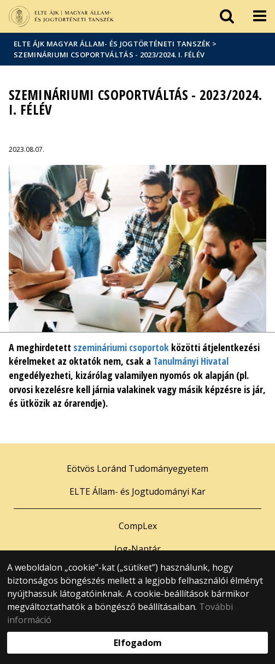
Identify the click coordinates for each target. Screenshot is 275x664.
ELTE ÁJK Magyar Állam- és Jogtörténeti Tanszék (112, 44)
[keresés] (227, 16)
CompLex (138, 526)
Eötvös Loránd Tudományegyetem (137, 469)
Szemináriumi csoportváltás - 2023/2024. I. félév (109, 55)
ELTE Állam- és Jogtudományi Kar (137, 491)
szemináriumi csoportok (121, 347)
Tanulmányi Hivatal (191, 360)
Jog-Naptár (137, 549)
